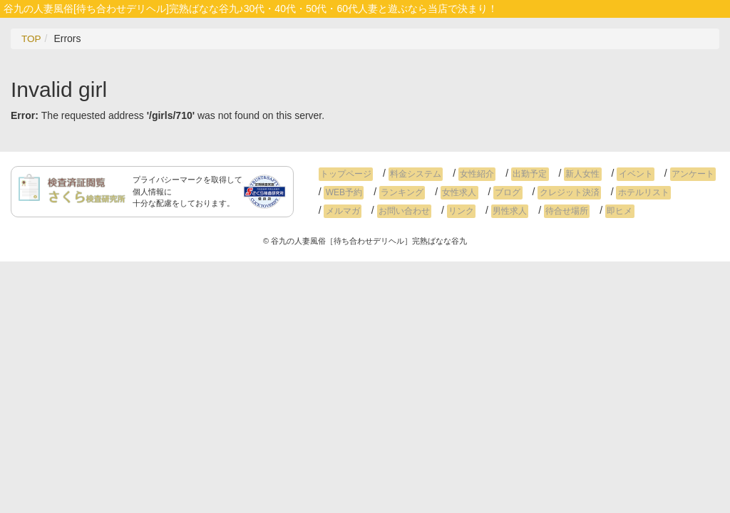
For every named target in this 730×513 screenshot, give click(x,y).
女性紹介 (469, 174)
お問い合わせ (349, 211)
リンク (403, 211)
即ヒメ (552, 211)
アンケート (672, 174)
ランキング (397, 192)
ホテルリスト (626, 192)
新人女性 (568, 174)
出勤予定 (519, 174)
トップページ (344, 174)
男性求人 (449, 211)
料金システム (410, 174)
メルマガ (684, 192)
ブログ (497, 192)
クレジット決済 (555, 192)
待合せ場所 (502, 211)
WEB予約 (342, 192)
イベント (618, 174)
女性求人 (451, 192)
